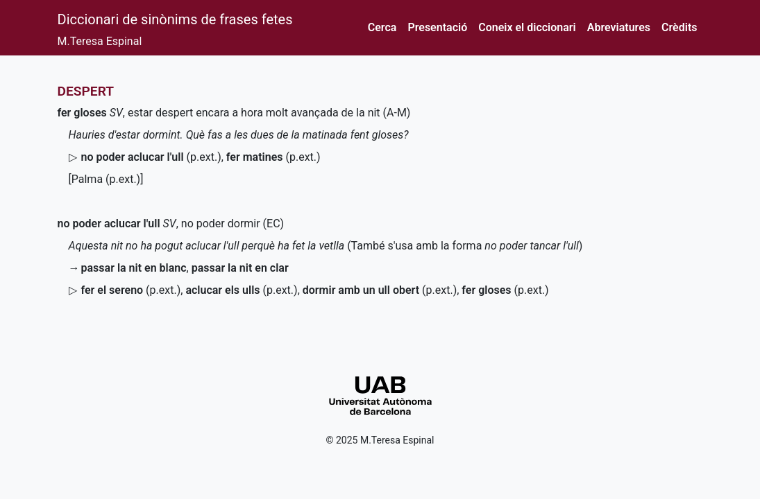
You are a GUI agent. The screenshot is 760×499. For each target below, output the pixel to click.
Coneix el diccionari (527, 27)
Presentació (437, 27)
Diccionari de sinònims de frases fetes (175, 19)
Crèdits (679, 27)
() (151, 157)
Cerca (382, 27)
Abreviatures (618, 27)
